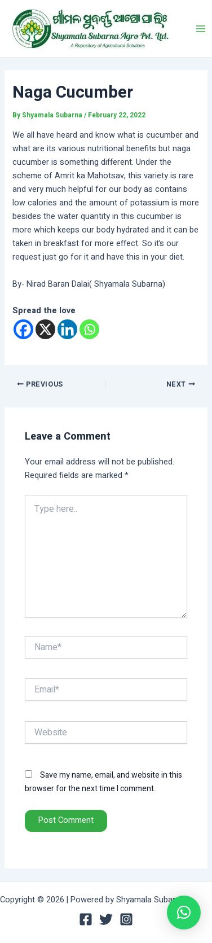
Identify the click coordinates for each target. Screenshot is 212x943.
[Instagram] (126, 919)
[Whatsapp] (89, 329)
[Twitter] (106, 919)
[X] (45, 329)
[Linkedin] (67, 329)
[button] (184, 912)
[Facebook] (23, 329)
